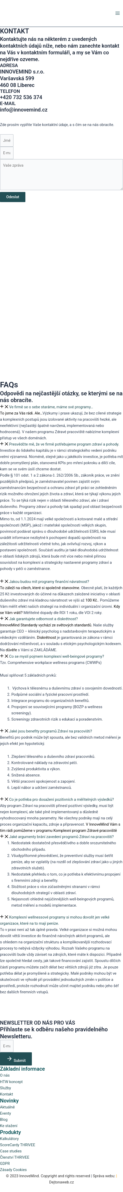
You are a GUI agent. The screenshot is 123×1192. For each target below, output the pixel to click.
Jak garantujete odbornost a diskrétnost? (43, 619)
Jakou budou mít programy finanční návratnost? (49, 581)
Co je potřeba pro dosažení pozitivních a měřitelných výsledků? (61, 799)
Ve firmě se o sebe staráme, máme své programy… (51, 407)
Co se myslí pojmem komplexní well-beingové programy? (56, 656)
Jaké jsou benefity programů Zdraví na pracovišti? (50, 731)
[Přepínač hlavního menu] (117, 13)
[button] (61, 407)
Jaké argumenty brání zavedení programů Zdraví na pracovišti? (61, 836)
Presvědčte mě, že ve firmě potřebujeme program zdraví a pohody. (64, 444)
